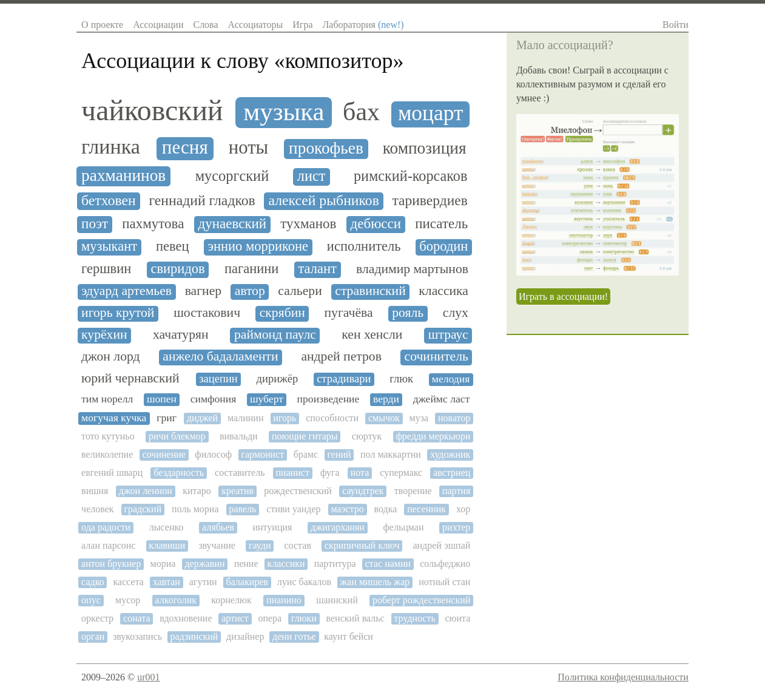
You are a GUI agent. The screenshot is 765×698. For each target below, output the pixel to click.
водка (385, 509)
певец (172, 246)
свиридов (177, 269)
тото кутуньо (108, 436)
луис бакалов (304, 582)
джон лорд (110, 357)
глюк (401, 379)
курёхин (104, 335)
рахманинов (123, 175)
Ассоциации (158, 24)
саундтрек (362, 491)
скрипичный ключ (362, 545)
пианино (284, 600)
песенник (426, 509)
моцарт (430, 113)
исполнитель (364, 246)
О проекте (102, 24)
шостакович (207, 313)
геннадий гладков (202, 200)
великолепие (107, 454)
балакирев (247, 582)
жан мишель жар (374, 582)
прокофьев (326, 148)
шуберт (266, 399)
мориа (163, 563)
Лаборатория (362, 24)
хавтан (166, 582)
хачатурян (181, 335)
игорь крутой (117, 313)
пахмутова (153, 223)
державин (204, 563)
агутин (203, 582)
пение (246, 563)
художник (450, 454)
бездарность (178, 472)
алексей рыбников (323, 200)
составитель (240, 472)
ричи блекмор (177, 436)
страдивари (344, 379)
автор (250, 291)
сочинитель (436, 357)
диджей (202, 418)
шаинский (337, 600)
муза (419, 418)
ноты (248, 148)
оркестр (97, 618)
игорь (284, 418)
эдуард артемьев (126, 291)
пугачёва (349, 313)
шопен (162, 399)
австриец (451, 472)
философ (213, 454)
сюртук (367, 436)
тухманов (308, 223)
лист (311, 176)
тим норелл (107, 399)
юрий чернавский (130, 378)
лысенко (166, 527)
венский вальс (355, 618)
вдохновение (186, 618)
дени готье (294, 636)
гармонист (262, 454)
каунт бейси (348, 636)
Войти (675, 24)
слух (455, 313)
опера (269, 618)
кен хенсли (372, 335)
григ (167, 418)
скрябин (282, 313)
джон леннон (145, 491)
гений (339, 454)
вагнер (203, 291)
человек (97, 509)
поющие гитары (305, 436)
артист (235, 618)
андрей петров (341, 357)
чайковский (152, 110)
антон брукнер (111, 563)
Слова (205, 24)
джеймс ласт (441, 399)
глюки (304, 618)
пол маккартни (390, 454)
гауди (260, 545)
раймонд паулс (275, 335)
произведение (328, 399)
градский (142, 509)
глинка (110, 146)
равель (242, 509)
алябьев (218, 527)
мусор (127, 600)
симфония (213, 399)
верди (386, 399)
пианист (292, 472)
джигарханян (338, 527)
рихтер (456, 527)
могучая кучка (113, 418)
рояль (407, 313)
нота (360, 472)
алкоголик (176, 600)
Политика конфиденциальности (623, 677)
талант (317, 269)
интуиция (272, 527)
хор (463, 509)
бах (361, 112)
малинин (245, 418)
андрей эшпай (441, 545)
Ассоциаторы (255, 24)
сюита (457, 618)
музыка (283, 111)
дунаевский (232, 223)
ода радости (105, 527)
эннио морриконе (257, 246)
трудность (414, 618)
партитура (335, 563)
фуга (330, 472)
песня (185, 147)
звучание (216, 545)
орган (92, 636)
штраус (448, 335)
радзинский (194, 636)
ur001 (148, 677)
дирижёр (277, 379)
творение (413, 491)
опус (91, 600)
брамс (306, 454)
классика (443, 291)
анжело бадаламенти (220, 357)
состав (297, 545)
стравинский (370, 291)
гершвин (106, 269)
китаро (197, 491)
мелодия (451, 379)
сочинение (164, 454)
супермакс (401, 472)
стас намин (388, 563)
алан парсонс (108, 545)
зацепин (218, 379)
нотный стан (444, 582)
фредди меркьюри (433, 436)
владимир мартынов (412, 269)
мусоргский (232, 176)
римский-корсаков (410, 176)
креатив (237, 491)
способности (332, 418)
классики (286, 563)
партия (456, 491)
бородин (443, 246)
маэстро (347, 509)
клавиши (167, 545)
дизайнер (245, 636)
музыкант (109, 246)
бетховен (108, 200)
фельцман (403, 527)
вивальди (239, 436)
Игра (302, 24)
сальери (300, 291)
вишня (94, 491)
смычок (384, 418)
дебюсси (376, 223)
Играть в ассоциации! (563, 296)
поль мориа (195, 509)
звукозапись (137, 636)
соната (136, 618)
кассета (128, 582)
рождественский (298, 491)
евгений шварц (112, 472)
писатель (441, 223)
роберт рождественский (421, 600)
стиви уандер (293, 509)
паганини (251, 269)
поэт (94, 223)
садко (92, 582)
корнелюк (231, 600)
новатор (454, 418)
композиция (425, 148)
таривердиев (430, 200)
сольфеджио (445, 563)
